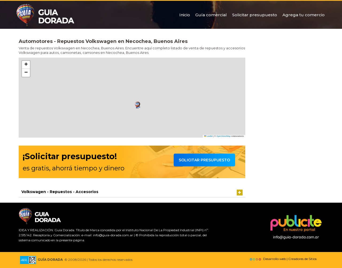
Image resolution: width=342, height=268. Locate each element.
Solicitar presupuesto (254, 14)
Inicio (184, 14)
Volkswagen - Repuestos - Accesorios (59, 191)
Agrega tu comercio (303, 14)
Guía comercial (211, 14)
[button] (138, 105)
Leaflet (208, 136)
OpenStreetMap (223, 136)
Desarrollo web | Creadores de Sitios (282, 259)
